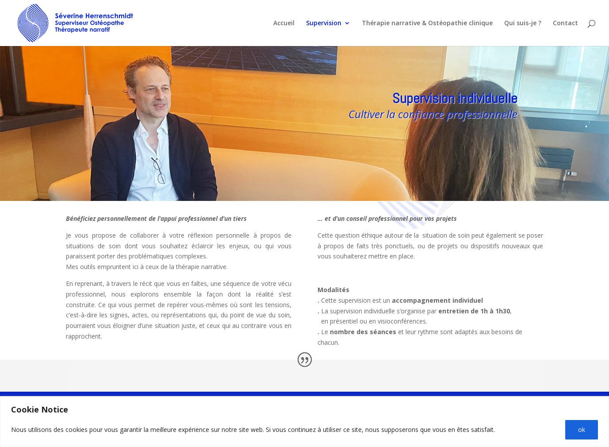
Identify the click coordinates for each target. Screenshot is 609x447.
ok (581, 429)
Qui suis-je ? (522, 23)
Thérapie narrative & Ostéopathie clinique (427, 23)
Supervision (323, 23)
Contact (565, 23)
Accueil (284, 23)
